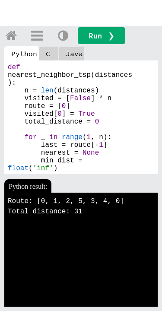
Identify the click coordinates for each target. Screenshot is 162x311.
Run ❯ (101, 36)
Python (24, 53)
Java (74, 53)
